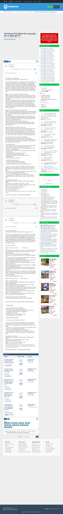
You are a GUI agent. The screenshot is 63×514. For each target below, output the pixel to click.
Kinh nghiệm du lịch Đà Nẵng (48, 195)
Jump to (20, 436)
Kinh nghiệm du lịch (45, 193)
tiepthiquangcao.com (48, 241)
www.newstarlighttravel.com (16, 187)
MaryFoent (52, 145)
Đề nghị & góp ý (8, 449)
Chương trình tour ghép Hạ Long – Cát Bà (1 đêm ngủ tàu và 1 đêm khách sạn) (9, 381)
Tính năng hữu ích (22, 448)
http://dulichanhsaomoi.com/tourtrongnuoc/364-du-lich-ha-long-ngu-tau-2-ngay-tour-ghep (20, 346)
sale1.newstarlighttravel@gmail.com (17, 186)
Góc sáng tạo (48, 445)
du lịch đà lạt (43, 239)
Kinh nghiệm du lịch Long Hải (48, 64)
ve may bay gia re (48, 237)
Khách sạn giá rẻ (45, 191)
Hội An (42, 242)
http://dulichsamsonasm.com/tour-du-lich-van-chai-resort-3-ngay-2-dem (19, 191)
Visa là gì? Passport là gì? (46, 52)
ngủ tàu (14, 422)
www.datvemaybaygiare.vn (11, 189)
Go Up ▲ (58, 508)
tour (41, 250)
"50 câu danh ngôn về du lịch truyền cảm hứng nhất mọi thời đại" (48, 216)
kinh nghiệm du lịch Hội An (47, 58)
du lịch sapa (45, 250)
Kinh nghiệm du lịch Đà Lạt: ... (48, 48)
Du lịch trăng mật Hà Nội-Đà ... (48, 75)
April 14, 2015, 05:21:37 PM (31, 359)
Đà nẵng (49, 234)
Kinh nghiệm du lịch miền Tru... (48, 51)
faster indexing (47, 155)
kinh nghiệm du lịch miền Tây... (48, 50)
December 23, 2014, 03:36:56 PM (32, 369)
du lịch (44, 223)
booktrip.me (43, 248)
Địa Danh (49, 235)
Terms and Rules (52, 508)
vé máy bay (48, 230)
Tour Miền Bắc (47, 242)
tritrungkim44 (50, 140)
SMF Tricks (9, 507)
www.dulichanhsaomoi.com (16, 343)
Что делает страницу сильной (49, 144)
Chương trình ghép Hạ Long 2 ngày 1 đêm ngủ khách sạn (9, 360)
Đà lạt (52, 229)
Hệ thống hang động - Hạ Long (48, 80)
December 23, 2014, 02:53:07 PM (32, 392)
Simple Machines (14, 508)
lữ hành (49, 239)
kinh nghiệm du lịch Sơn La (47, 68)
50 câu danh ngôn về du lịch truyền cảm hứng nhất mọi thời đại (49, 121)
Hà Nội (42, 237)
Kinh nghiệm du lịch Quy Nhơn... (48, 67)
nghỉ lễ (45, 235)
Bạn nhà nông (48, 451)
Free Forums (10, 509)
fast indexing (47, 160)
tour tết (42, 247)
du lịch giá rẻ (43, 234)
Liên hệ (6, 445)
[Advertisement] (31, 22)
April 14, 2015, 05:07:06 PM (11, 73)
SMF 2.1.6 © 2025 (6, 508)
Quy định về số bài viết (23, 446)
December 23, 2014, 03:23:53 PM (32, 379)
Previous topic (7, 39)
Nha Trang (48, 229)
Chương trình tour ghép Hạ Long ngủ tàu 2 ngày (8, 370)
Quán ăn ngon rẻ (45, 192)
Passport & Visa (35, 448)
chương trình (44, 227)
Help (45, 508)
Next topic (13, 39)
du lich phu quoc (47, 243)
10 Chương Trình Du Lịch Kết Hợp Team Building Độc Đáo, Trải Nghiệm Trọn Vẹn (8, 406)
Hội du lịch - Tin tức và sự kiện (9, 414)
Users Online (45, 101)
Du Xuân (56, 246)
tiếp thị (52, 225)
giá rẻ (51, 223)
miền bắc (42, 229)
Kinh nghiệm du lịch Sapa (47, 197)
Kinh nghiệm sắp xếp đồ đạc (47, 196)
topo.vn (54, 248)
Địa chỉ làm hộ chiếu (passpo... (48, 79)
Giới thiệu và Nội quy (9, 443)
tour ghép (53, 226)
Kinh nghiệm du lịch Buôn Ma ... (48, 56)
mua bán (47, 226)
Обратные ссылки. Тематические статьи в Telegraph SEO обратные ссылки (49, 166)
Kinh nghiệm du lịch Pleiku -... (48, 54)
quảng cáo (46, 225)
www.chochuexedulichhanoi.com (13, 344)
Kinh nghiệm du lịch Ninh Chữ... (48, 59)
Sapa (41, 246)
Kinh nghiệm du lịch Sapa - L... (48, 60)
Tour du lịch (44, 190)
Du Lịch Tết (53, 233)
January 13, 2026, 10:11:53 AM (31, 404)
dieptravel (12, 65)
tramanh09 (44, 116)
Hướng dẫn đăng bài (22, 443)
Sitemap (15, 509)
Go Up (6, 418)
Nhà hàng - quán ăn (36, 449)
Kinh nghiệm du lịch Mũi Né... (48, 70)
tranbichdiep (7, 374)
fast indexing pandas (49, 133)
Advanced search (49, 181)
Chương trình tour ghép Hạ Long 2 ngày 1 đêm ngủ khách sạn (8, 394)
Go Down (6, 61)
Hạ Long (53, 239)
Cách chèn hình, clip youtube (24, 451)
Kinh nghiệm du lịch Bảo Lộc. (48, 71)
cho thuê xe (47, 238)
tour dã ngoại (53, 238)
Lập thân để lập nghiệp (50, 448)
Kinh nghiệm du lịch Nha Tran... (48, 66)
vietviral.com (49, 248)
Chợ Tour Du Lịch (8, 365)
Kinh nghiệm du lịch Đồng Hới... (48, 63)
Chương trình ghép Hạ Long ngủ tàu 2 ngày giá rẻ (20, 34)
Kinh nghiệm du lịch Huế (46, 62)
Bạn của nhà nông (49, 446)
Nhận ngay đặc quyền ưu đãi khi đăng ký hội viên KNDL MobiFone (49, 139)
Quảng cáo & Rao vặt (36, 451)
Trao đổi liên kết (8, 448)
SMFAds (4, 509)
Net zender (43, 187)
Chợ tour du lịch (35, 443)
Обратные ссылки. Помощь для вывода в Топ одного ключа (49, 151)
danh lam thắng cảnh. (48, 246)
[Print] (37, 61)
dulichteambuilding (8, 412)
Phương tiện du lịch (36, 446)
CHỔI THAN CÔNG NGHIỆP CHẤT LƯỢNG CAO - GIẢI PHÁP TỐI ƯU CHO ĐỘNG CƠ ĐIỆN (49, 114)
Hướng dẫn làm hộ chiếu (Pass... (48, 78)
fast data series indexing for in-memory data (50, 127)
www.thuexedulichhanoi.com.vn (13, 188)
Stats (41, 83)
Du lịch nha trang (46, 233)
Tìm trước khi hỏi (21, 449)
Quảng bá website (49, 449)
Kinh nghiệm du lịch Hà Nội (47, 55)
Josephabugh (49, 122)
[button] (18, 1)
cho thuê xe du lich (53, 227)
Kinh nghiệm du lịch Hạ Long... (48, 72)
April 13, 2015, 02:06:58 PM (11, 226)
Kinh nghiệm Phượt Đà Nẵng (47, 76)
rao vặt (42, 226)
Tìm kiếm (42, 172)
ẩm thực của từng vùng (49, 247)
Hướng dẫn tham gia (22, 445)
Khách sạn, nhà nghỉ (36, 445)
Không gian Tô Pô (49, 443)
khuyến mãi (43, 231)
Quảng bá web (44, 188)
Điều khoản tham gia (9, 446)
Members (44, 87)
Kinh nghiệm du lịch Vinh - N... (48, 74)
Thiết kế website (8, 451)
